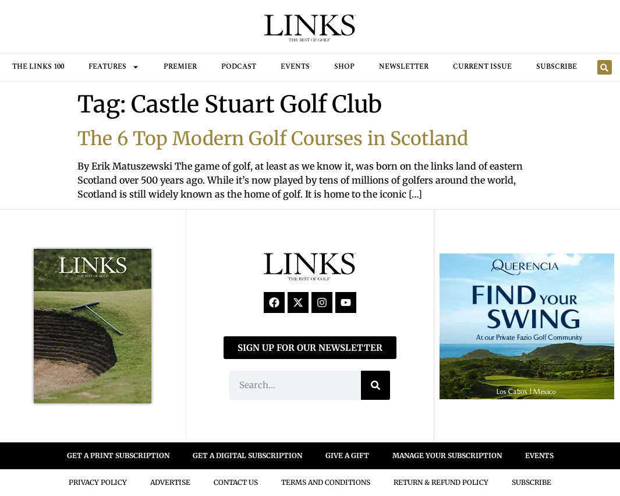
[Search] (375, 385)
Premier (180, 66)
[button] (604, 67)
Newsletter (403, 66)
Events (295, 66)
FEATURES (113, 67)
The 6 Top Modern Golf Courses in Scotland (272, 138)
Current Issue (482, 66)
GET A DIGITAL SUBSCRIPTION (247, 455)
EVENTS (539, 455)
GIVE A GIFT (347, 455)
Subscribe (556, 66)
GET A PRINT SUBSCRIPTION (118, 455)
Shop (344, 66)
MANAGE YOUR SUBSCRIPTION (447, 455)
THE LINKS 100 (38, 66)
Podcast (238, 66)
